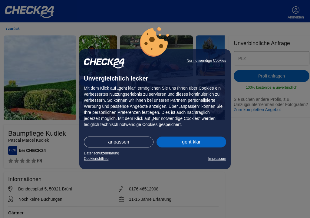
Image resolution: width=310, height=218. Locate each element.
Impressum (217, 159)
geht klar (191, 141)
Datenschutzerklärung (101, 153)
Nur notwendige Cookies (206, 60)
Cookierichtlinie (96, 159)
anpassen (118, 141)
